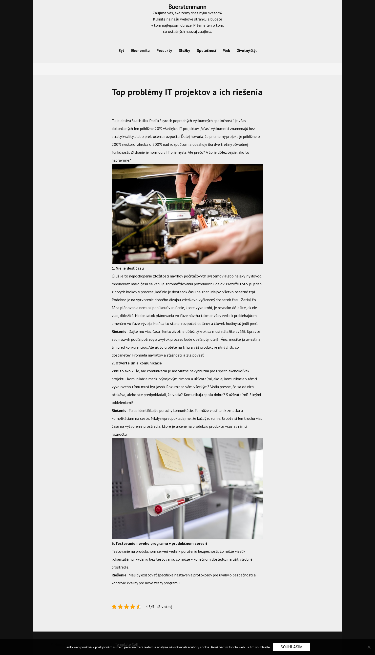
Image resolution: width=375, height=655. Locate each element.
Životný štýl (247, 50)
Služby (184, 50)
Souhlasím (292, 647)
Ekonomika (140, 50)
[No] (368, 647)
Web (226, 50)
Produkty (164, 50)
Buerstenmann (187, 7)
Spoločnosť (206, 50)
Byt (121, 50)
